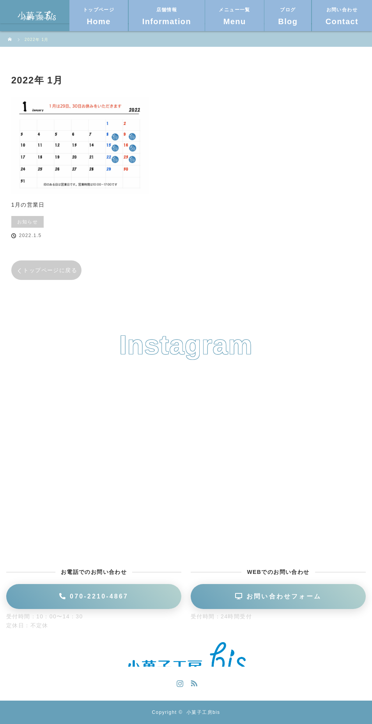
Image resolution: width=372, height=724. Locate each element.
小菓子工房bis (203, 712)
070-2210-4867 (93, 596)
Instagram (179, 682)
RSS (193, 682)
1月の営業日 (28, 205)
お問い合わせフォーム (278, 596)
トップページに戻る (50, 270)
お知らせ (27, 222)
